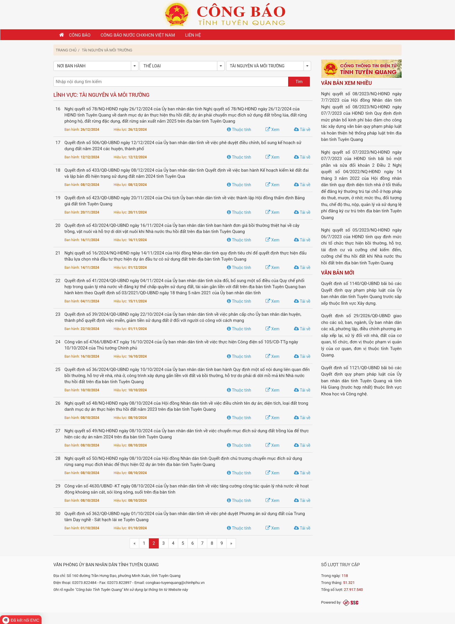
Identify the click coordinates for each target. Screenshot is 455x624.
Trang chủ (66, 50)
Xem (272, 129)
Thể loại (151, 66)
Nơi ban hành (71, 66)
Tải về (302, 129)
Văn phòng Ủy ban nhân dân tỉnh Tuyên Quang (106, 564)
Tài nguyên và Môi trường (107, 50)
